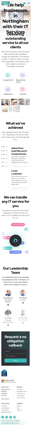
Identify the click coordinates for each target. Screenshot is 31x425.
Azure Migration (5, 408)
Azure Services (21, 393)
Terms (3, 420)
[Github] (6, 417)
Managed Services (22, 391)
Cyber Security (21, 397)
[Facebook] (10, 417)
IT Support (19, 389)
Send (15, 360)
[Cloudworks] (5, 3)
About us (19, 406)
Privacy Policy (9, 420)
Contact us (19, 410)
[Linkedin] (14, 417)
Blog (18, 408)
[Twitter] (2, 417)
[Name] (15, 351)
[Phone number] (15, 356)
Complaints (17, 420)
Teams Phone (20, 395)
